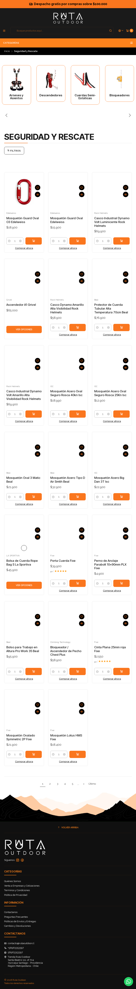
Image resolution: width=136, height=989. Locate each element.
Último (92, 783)
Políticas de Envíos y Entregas (20, 921)
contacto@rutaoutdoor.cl (19, 943)
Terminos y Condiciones (17, 890)
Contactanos (10, 912)
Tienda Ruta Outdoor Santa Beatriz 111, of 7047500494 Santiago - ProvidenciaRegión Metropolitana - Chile (23, 961)
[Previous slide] (7, 115)
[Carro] (129, 30)
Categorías (68, 43)
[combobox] (62, 30)
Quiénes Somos (12, 881)
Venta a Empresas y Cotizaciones (21, 885)
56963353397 (13, 952)
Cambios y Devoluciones (17, 926)
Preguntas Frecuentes (16, 916)
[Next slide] (129, 115)
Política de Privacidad (15, 895)
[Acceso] (121, 30)
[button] (68, 828)
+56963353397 (14, 947)
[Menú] (4, 30)
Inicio (7, 51)
